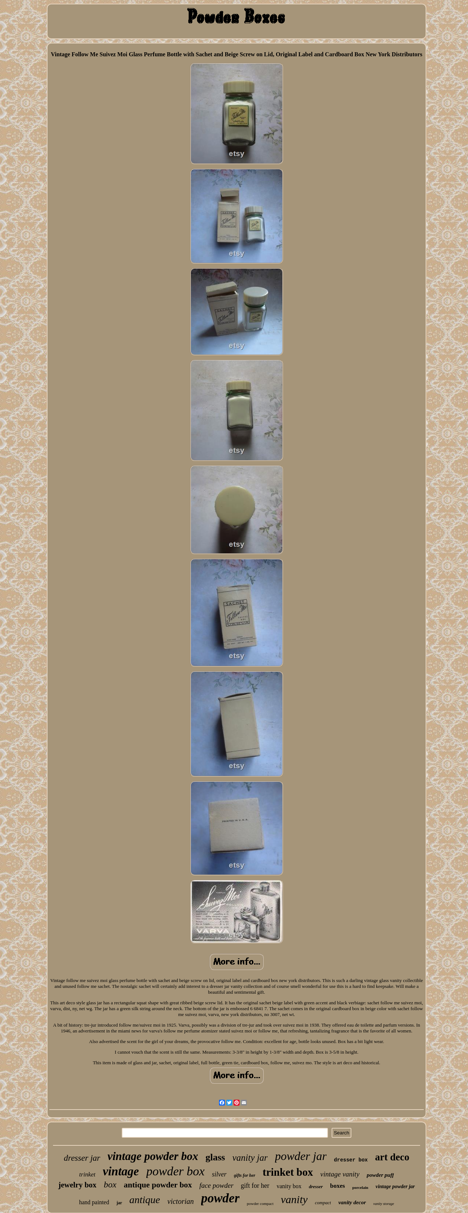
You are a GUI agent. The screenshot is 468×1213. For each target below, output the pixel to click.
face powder (216, 1185)
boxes (337, 1185)
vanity (294, 1199)
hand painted (94, 1202)
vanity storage (383, 1204)
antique (144, 1199)
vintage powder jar (395, 1186)
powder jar (301, 1156)
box (110, 1184)
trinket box (288, 1172)
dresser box (350, 1160)
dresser (316, 1186)
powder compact (260, 1203)
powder (220, 1198)
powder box (175, 1171)
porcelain (360, 1187)
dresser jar (82, 1158)
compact (323, 1202)
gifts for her (245, 1175)
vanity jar (250, 1158)
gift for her (255, 1185)
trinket (87, 1174)
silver (219, 1174)
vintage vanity (339, 1174)
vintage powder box (152, 1156)
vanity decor (352, 1202)
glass (215, 1157)
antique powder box (158, 1184)
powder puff (380, 1175)
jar (119, 1202)
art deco (392, 1157)
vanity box (289, 1186)
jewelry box (77, 1184)
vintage (121, 1171)
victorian (180, 1201)
